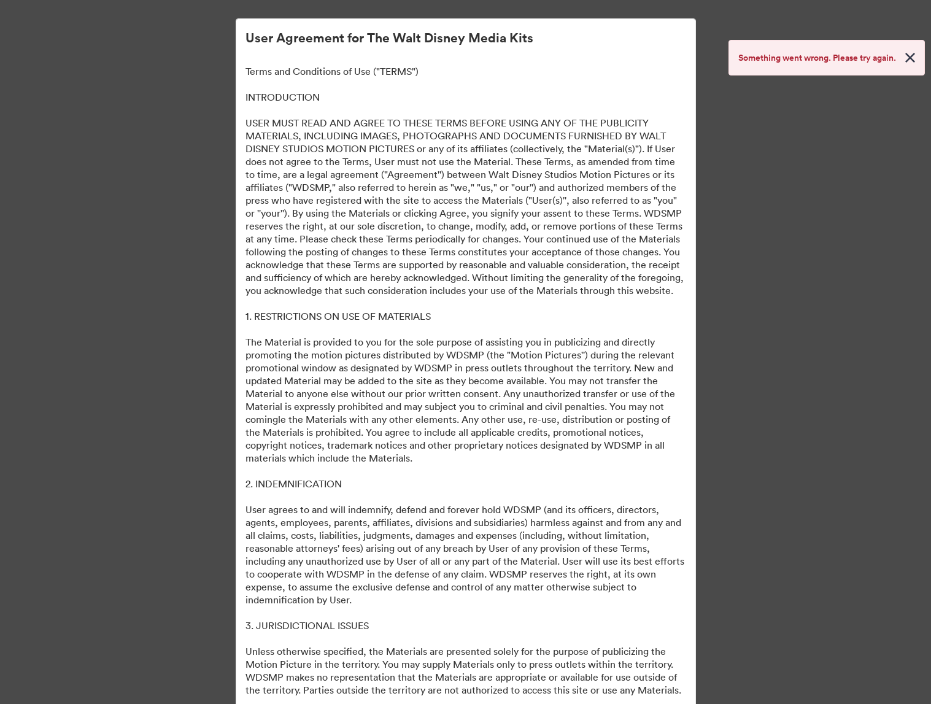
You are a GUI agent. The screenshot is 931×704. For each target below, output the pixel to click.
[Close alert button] (910, 58)
